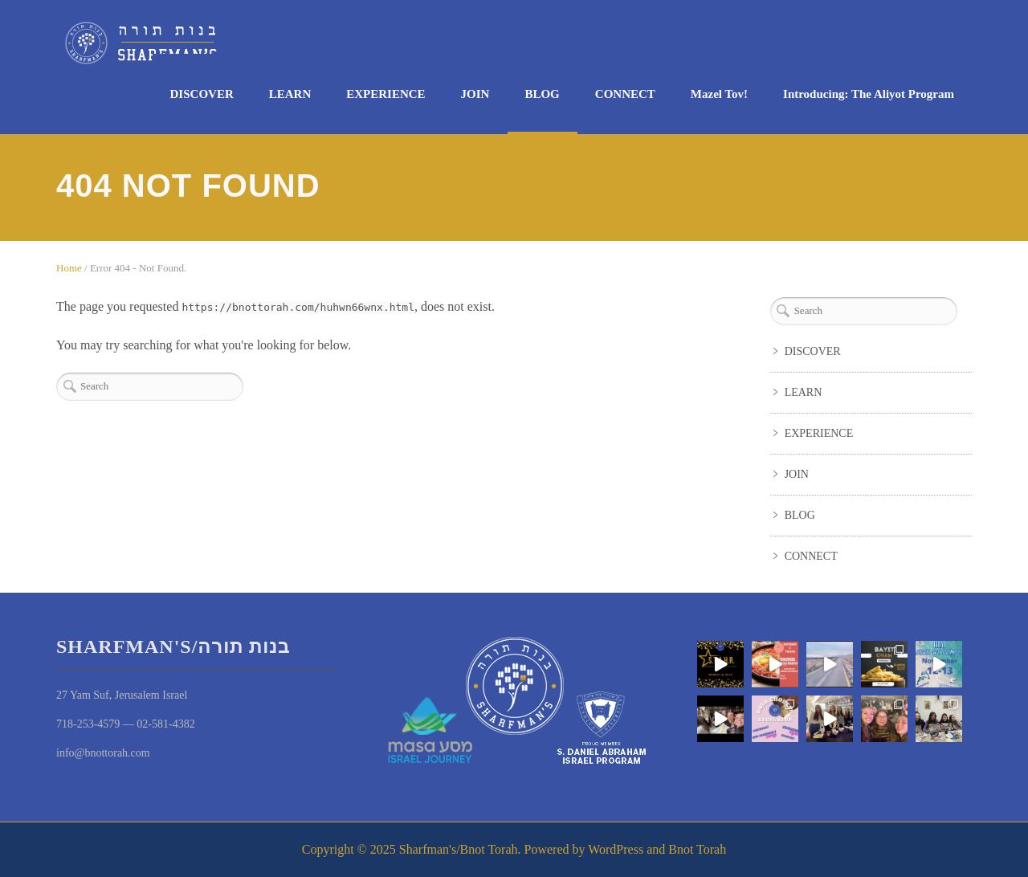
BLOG (541, 94)
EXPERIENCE (385, 94)
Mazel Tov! (719, 94)
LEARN (290, 94)
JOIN (475, 94)
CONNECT (625, 94)
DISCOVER (202, 94)
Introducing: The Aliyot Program (868, 94)
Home (69, 268)
